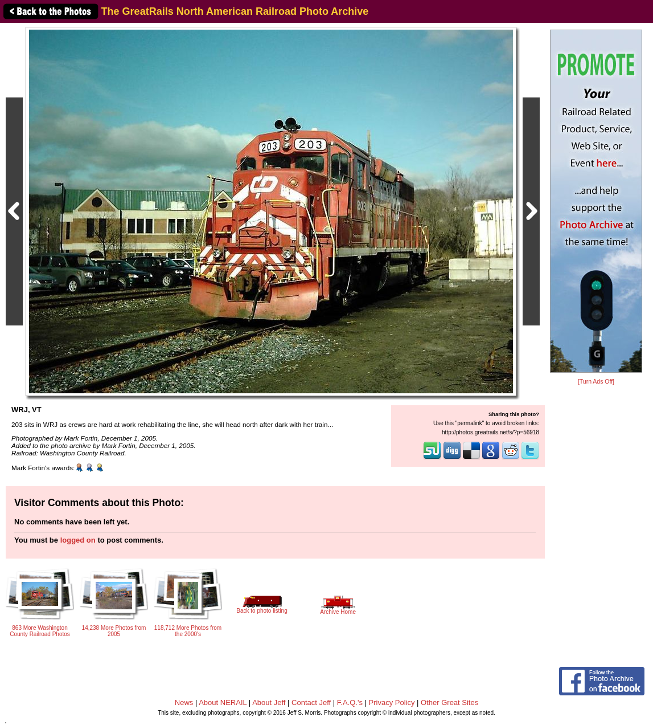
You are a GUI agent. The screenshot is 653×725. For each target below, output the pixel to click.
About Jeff (268, 702)
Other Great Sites (449, 702)
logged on (78, 540)
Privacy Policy (392, 702)
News (184, 702)
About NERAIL (223, 702)
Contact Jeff (311, 702)
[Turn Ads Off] (596, 381)
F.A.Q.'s (350, 702)
